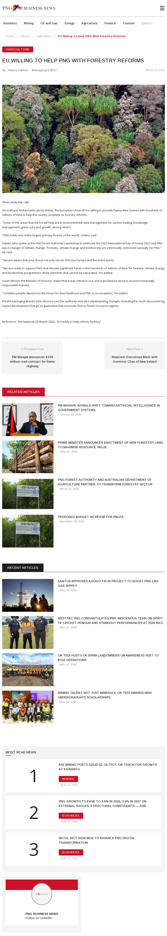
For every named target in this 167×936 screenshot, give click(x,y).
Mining (28, 23)
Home (9, 36)
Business (10, 23)
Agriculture (89, 23)
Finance (110, 23)
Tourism (129, 23)
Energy (69, 23)
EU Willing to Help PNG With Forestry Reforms (92, 36)
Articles (24, 36)
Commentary (151, 23)
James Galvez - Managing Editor (32, 70)
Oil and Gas (49, 23)
